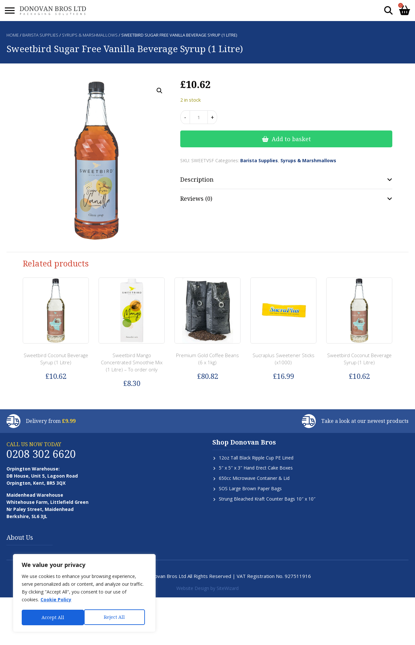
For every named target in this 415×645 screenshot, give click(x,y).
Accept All (115, 617)
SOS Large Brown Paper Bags (250, 488)
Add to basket (291, 139)
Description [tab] (197, 179)
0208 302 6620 (41, 454)
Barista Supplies (40, 35)
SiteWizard (228, 588)
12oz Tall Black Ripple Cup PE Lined (256, 458)
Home (12, 35)
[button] (159, 90)
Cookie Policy (56, 600)
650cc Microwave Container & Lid (254, 478)
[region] (84, 593)
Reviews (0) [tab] (196, 198)
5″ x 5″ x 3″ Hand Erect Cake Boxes (256, 468)
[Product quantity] (199, 117)
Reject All (52, 617)
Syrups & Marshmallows (90, 35)
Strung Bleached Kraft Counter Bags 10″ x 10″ (267, 499)
